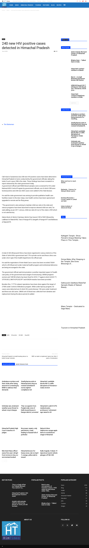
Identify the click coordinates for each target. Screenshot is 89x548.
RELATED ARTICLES (8, 364)
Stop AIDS (27, 335)
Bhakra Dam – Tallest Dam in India (78, 61)
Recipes (59, 5)
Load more (74, 103)
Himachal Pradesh (17, 1)
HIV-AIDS (21, 335)
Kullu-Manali (32, 1)
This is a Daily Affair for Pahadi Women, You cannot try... (19, 486)
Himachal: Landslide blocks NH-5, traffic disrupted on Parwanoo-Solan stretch (78, 134)
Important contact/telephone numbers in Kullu (77, 95)
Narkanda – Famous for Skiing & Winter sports (68, 190)
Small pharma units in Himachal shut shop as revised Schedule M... (79, 124)
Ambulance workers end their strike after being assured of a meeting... (78, 116)
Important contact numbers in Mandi (77, 69)
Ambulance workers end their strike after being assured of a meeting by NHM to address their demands (10, 385)
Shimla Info (25, 1)
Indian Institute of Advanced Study (66, 207)
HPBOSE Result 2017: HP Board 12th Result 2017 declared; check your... (78, 87)
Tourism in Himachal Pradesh (73, 328)
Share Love (65, 39)
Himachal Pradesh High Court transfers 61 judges (10, 430)
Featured (46, 5)
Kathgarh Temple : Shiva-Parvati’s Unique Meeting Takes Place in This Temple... (73, 238)
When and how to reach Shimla (68, 181)
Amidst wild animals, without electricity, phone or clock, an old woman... (19, 503)
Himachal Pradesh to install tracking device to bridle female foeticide (15, 357)
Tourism (38, 5)
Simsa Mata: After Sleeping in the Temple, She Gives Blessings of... (73, 261)
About (44, 1)
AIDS (8, 335)
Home (11, 5)
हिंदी (64, 5)
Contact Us (49, 1)
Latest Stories (66, 109)
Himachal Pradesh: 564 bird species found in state (20, 494)
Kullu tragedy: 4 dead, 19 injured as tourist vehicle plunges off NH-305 (48, 453)
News (17, 5)
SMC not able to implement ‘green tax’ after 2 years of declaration (45, 357)
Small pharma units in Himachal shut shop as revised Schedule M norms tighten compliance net (29, 385)
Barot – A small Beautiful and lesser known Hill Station (78, 78)
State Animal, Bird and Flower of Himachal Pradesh (79, 53)
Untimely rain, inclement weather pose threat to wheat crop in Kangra (10, 408)
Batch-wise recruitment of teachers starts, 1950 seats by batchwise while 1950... (49, 488)
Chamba (39, 1)
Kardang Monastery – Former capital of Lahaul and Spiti (69, 199)
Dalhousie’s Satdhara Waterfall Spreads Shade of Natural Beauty (73, 285)
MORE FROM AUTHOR (22, 364)
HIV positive (14, 335)
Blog (53, 5)
